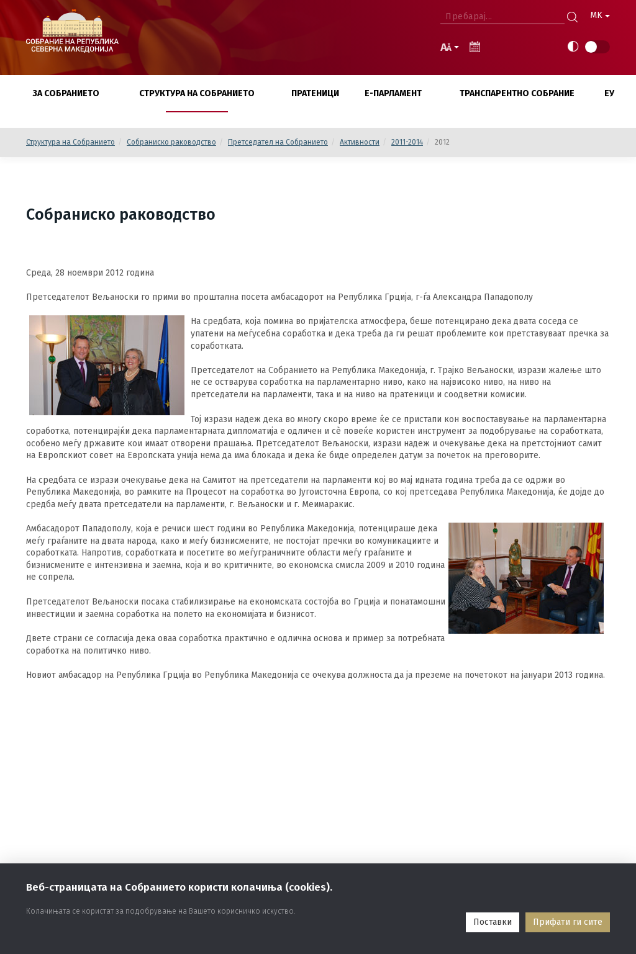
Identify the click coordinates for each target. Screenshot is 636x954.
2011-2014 (407, 142)
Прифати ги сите (567, 922)
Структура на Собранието (70, 142)
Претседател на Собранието (278, 142)
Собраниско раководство (171, 142)
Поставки (492, 922)
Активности (359, 142)
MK (600, 15)
